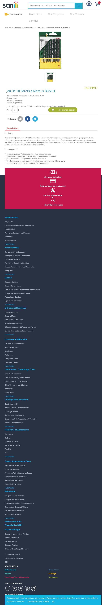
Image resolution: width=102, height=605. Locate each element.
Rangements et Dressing (15, 252)
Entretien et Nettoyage (15, 308)
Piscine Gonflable (12, 538)
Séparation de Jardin (14, 480)
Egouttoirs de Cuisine (13, 301)
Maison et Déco (12, 247)
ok (53, 601)
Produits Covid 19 (13, 525)
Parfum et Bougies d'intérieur (17, 263)
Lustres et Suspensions (14, 344)
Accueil (8, 28)
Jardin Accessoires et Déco (18, 461)
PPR (6, 453)
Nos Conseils (77, 14)
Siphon (7, 438)
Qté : (8, 110)
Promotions (35, 14)
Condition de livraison (14, 558)
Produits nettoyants (13, 323)
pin (21, 588)
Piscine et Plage (12, 529)
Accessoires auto (13, 521)
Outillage (52, 573)
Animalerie (10, 491)
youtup (27, 588)
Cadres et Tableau (12, 259)
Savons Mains (10, 316)
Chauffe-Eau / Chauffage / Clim (20, 369)
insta (33, 588)
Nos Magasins (56, 14)
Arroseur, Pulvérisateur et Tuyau (18, 473)
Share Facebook (28, 119)
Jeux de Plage (11, 541)
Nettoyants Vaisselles (14, 320)
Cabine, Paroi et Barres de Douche (19, 225)
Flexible (8, 449)
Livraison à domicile (53, 177)
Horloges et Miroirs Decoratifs (17, 256)
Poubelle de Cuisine (13, 297)
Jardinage (53, 577)
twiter (14, 588)
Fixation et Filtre (11, 442)
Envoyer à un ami (20, 119)
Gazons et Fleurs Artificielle (16, 477)
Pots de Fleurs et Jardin (15, 466)
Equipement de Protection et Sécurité (21, 419)
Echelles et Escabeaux (14, 423)
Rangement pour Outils (14, 415)
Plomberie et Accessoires (17, 430)
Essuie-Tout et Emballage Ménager (19, 331)
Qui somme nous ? (12, 554)
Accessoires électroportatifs (17, 408)
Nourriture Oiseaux (13, 514)
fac (8, 588)
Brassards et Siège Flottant (16, 549)
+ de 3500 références (53, 205)
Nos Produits (13, 14)
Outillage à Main (11, 411)
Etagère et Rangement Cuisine (17, 293)
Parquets (9, 271)
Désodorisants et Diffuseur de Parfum (21, 327)
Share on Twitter (35, 119)
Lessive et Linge (11, 312)
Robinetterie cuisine (13, 286)
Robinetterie (54, 570)
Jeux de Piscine (11, 545)
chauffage (9, 392)
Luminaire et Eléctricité (16, 339)
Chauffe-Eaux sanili (13, 374)
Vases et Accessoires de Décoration (20, 267)
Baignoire (9, 222)
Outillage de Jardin (13, 469)
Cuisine (8, 277)
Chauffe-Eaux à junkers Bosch (17, 377)
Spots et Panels (11, 347)
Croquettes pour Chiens (15, 499)
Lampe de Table (11, 359)
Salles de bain (11, 217)
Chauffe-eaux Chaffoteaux (16, 381)
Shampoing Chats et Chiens (16, 507)
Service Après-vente (52, 195)
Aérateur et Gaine (12, 445)
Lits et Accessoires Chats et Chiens (19, 503)
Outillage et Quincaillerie (23, 28)
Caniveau (9, 434)
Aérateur (8, 389)
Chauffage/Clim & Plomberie (17, 577)
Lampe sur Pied (11, 362)
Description (12, 128)
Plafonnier (9, 355)
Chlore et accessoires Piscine (17, 534)
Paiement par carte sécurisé (53, 186)
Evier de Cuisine (11, 282)
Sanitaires (9, 237)
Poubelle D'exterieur (13, 484)
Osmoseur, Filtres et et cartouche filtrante (22, 290)
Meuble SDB (10, 229)
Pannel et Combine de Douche (17, 233)
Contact (33, 20)
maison (8, 573)
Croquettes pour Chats (14, 496)
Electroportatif (11, 404)
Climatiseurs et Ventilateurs (16, 385)
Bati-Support (10, 240)
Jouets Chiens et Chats (14, 511)
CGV (6, 562)
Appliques (9, 351)
